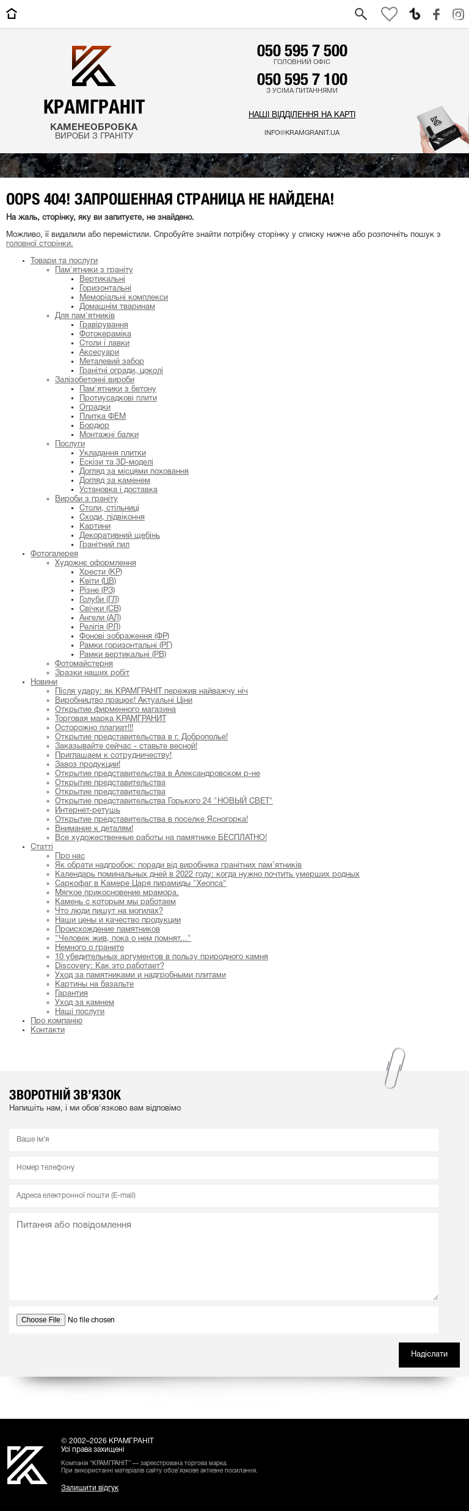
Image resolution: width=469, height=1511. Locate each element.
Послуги (70, 444)
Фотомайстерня (84, 664)
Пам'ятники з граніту (94, 270)
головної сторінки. (39, 244)
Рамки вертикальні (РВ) (122, 655)
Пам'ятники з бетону (117, 389)
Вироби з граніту (86, 499)
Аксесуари (99, 353)
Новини (44, 682)
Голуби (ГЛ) (99, 600)
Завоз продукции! (87, 765)
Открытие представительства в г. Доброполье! (141, 737)
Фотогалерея (54, 554)
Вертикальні (102, 279)
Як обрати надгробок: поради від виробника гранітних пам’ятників (178, 865)
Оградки (95, 407)
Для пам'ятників (85, 316)
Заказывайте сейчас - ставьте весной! (126, 746)
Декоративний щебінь (119, 536)
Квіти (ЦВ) (97, 581)
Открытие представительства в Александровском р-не (157, 774)
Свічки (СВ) (100, 609)
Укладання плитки (112, 453)
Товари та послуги (64, 261)
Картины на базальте (94, 984)
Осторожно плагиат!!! (94, 728)
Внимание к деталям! (94, 829)
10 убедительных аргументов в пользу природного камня (161, 957)
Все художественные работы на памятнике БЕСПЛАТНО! (161, 838)
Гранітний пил (104, 545)
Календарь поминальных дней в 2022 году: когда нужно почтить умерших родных (207, 875)
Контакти (48, 1030)
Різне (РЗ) (97, 591)
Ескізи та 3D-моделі (116, 462)
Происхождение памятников (107, 929)
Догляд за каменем (114, 481)
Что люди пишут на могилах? (109, 911)
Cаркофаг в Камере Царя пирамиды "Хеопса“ (141, 884)
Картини (95, 527)
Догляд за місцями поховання (134, 472)
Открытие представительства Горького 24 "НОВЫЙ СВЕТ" (164, 801)
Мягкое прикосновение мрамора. (117, 893)
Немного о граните (89, 948)
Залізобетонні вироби (94, 380)
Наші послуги (79, 1012)
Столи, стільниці (109, 508)
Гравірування (103, 325)
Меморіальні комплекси (123, 298)
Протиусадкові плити (118, 398)
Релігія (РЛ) (99, 627)
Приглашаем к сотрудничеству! (113, 755)
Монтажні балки (109, 435)
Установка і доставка (118, 490)
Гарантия (71, 994)
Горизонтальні (105, 288)
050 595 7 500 (302, 50)
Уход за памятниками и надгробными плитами (140, 975)
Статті (42, 847)
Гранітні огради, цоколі (121, 371)
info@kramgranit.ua (302, 133)
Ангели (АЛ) (100, 618)
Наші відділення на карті (302, 115)
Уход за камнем (84, 1003)
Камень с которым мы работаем (115, 902)
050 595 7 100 (302, 79)
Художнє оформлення (95, 563)
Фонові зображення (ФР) (124, 636)
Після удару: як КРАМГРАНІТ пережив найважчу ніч (151, 691)
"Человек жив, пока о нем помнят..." (123, 939)
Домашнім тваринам (117, 307)
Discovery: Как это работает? (109, 966)
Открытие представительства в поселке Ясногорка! (151, 820)
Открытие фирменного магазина (115, 710)
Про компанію (56, 1021)
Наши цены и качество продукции (118, 920)
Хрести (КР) (100, 572)
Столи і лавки (104, 343)
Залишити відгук (89, 1488)
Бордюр (94, 426)
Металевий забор (111, 362)
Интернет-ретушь (87, 810)
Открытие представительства (110, 783)
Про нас (70, 856)
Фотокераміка (105, 334)
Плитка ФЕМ (102, 417)
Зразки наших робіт (92, 673)
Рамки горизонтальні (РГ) (125, 646)
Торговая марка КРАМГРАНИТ (110, 719)
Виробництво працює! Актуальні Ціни (123, 701)
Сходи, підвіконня (112, 517)
